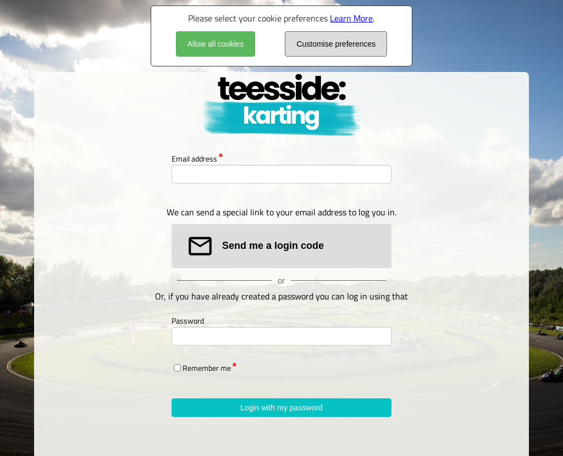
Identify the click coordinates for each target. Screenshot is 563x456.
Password (188, 320)
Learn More (351, 18)
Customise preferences (336, 44)
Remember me (207, 368)
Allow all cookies (215, 44)
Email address (194, 158)
